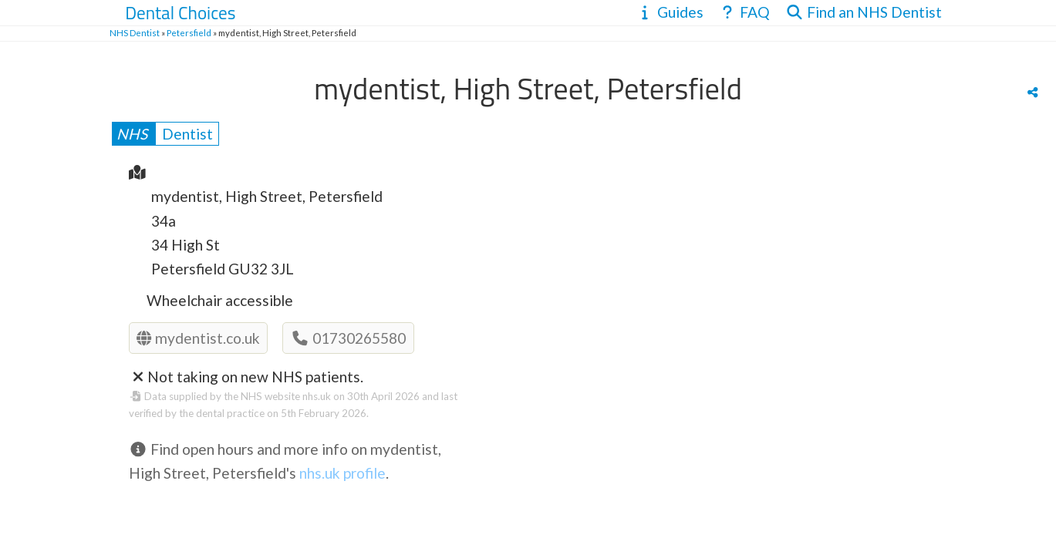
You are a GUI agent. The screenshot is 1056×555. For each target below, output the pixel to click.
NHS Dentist (135, 33)
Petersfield (189, 33)
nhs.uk (316, 396)
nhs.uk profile (342, 473)
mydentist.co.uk (198, 338)
